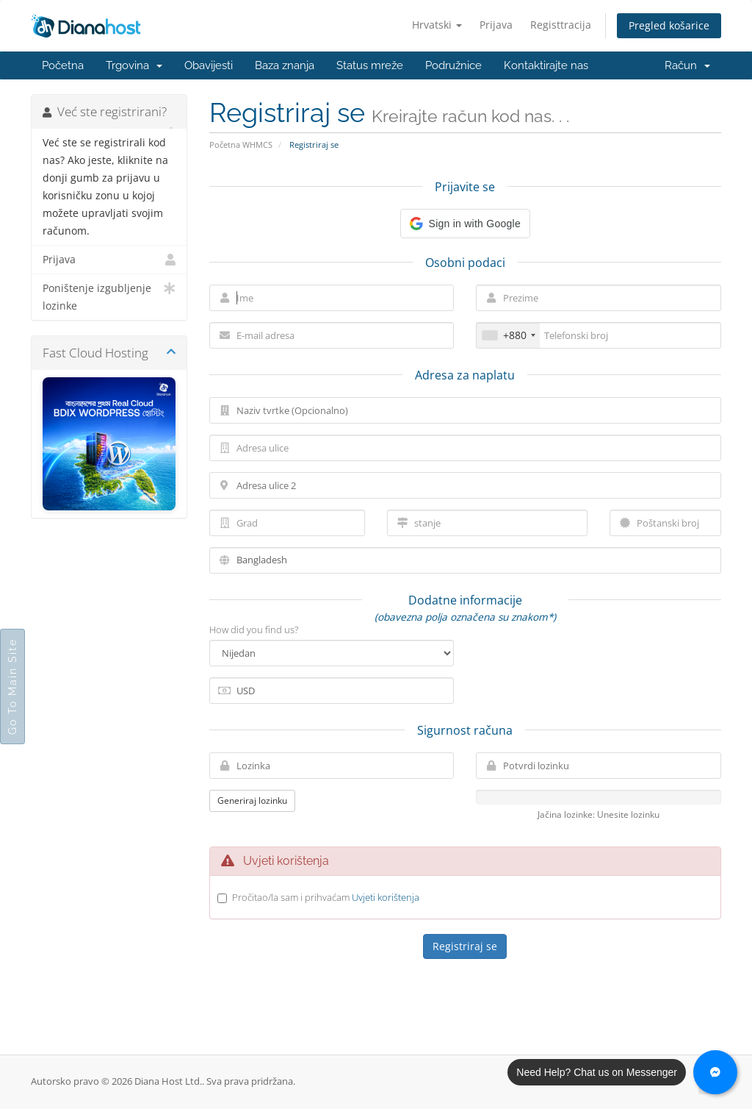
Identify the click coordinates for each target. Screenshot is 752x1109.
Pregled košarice (669, 25)
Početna (63, 65)
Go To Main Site (12, 686)
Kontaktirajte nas (546, 65)
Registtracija (560, 25)
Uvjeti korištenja (385, 897)
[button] (465, 223)
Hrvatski (437, 25)
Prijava (496, 25)
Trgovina (134, 65)
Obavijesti (208, 65)
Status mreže (369, 65)
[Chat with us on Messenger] (715, 1072)
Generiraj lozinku (252, 800)
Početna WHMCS (240, 144)
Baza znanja (284, 65)
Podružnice (453, 65)
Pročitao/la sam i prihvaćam (325, 897)
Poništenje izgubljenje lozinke (109, 296)
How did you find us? (253, 629)
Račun (687, 65)
